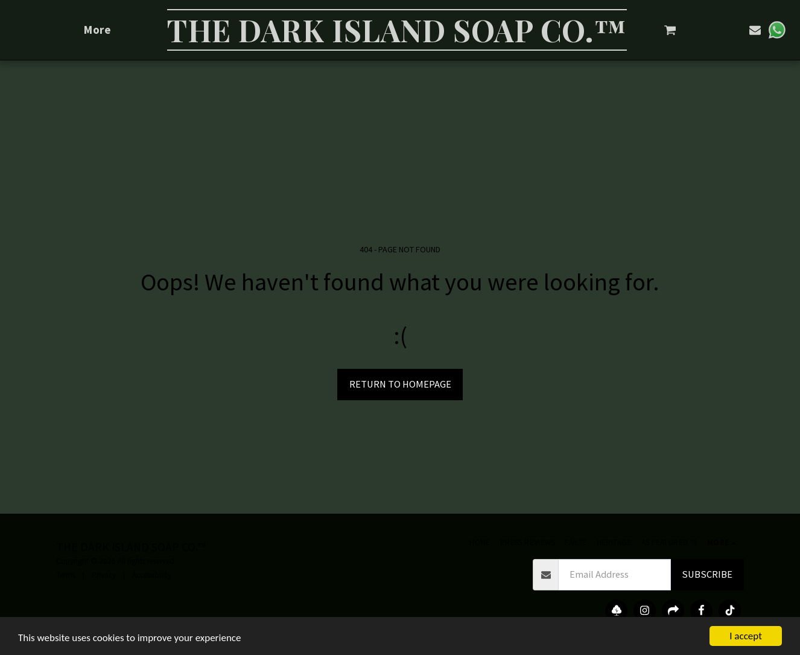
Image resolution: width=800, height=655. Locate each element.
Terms (65, 575)
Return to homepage (400, 384)
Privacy (104, 575)
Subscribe (707, 574)
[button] (671, 30)
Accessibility (151, 575)
